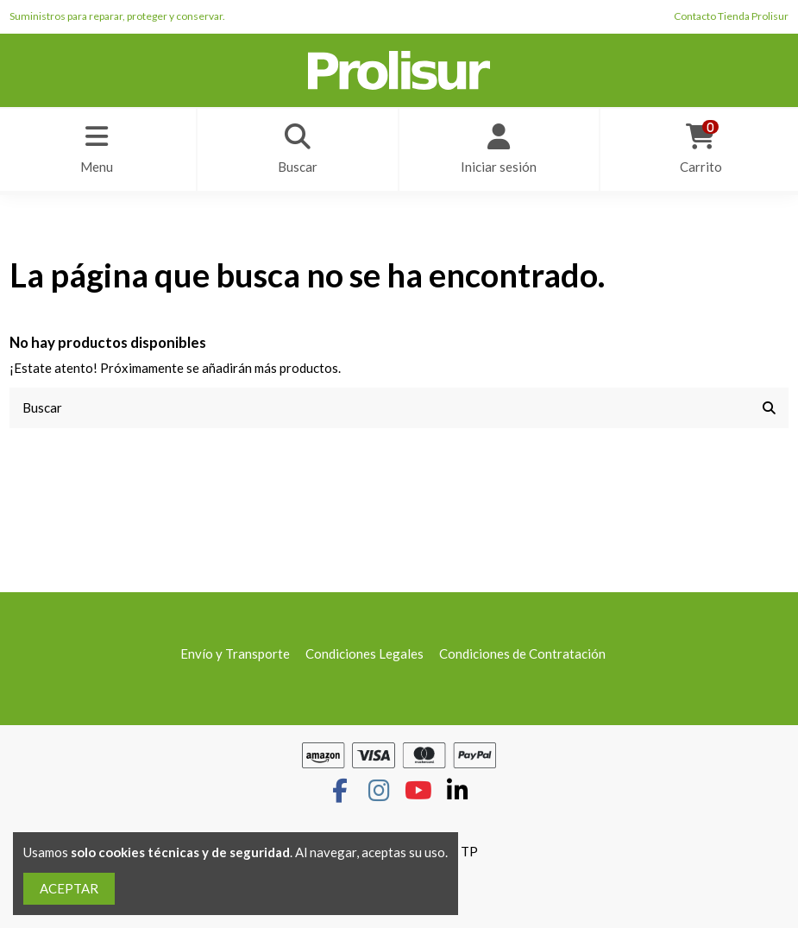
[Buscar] (769, 408)
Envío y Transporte (235, 653)
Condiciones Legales (364, 653)
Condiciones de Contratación (522, 653)
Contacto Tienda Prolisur (731, 15)
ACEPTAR (69, 888)
